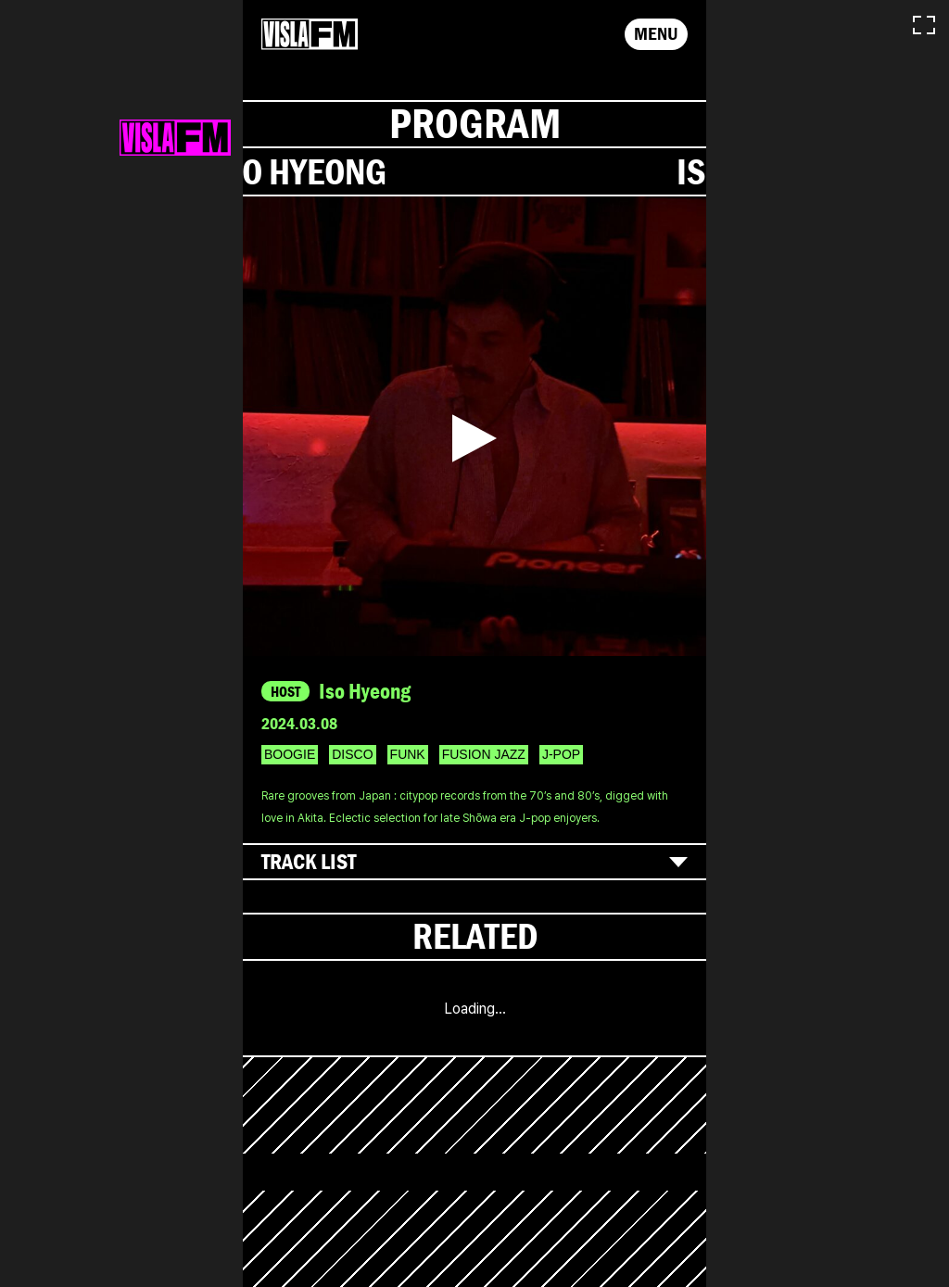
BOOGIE (289, 754)
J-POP (561, 754)
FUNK (407, 754)
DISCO (352, 754)
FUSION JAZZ (483, 754)
